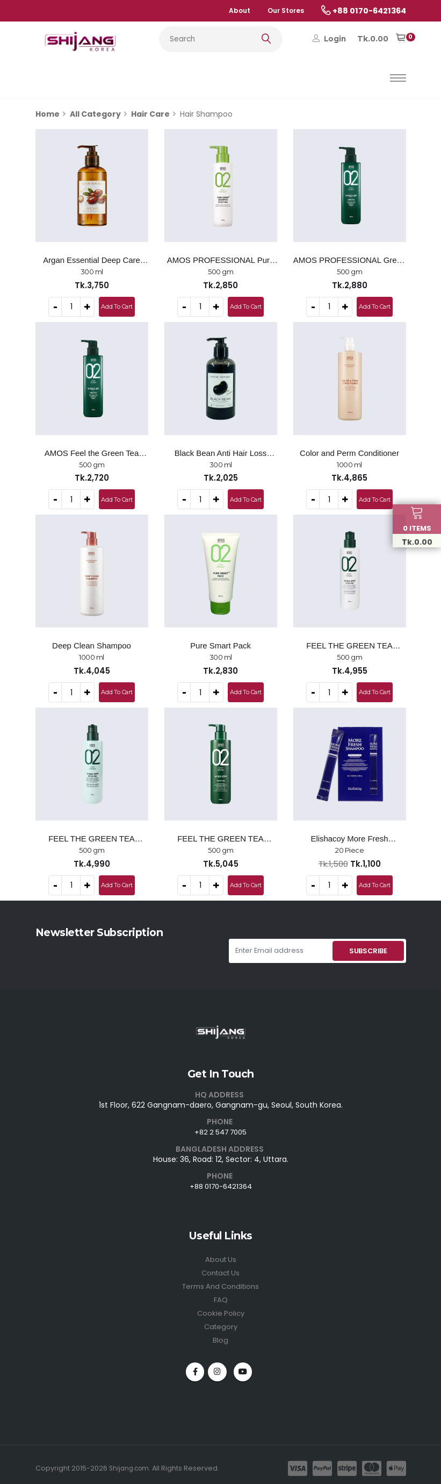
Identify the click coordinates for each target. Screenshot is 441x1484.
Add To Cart (116, 306)
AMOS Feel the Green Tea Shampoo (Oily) (92, 452)
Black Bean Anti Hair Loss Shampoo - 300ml (220, 452)
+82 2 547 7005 (221, 1127)
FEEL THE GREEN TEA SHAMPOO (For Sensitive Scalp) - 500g (349, 644)
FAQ (220, 1292)
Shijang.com (131, 1460)
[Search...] (221, 39)
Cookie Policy (220, 1305)
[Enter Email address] (280, 946)
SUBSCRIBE (368, 946)
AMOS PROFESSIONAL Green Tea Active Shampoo (349, 260)
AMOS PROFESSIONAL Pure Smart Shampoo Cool (220, 260)
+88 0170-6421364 (220, 1181)
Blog (220, 1331)
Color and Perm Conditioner (349, 451)
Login (329, 38)
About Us (220, 1253)
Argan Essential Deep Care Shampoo (91, 260)
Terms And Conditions (220, 1279)
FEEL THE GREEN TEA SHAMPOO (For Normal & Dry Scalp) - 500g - (92, 836)
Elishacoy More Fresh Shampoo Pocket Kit (349, 836)
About (239, 10)
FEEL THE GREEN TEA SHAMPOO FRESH (220, 836)
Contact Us (220, 1266)
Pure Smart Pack (220, 643)
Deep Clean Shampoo (91, 643)
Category (220, 1318)
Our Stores (286, 10)
